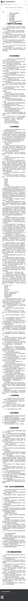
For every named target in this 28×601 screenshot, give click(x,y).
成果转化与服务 (9, 4)
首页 (5, 4)
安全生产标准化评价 (14, 4)
